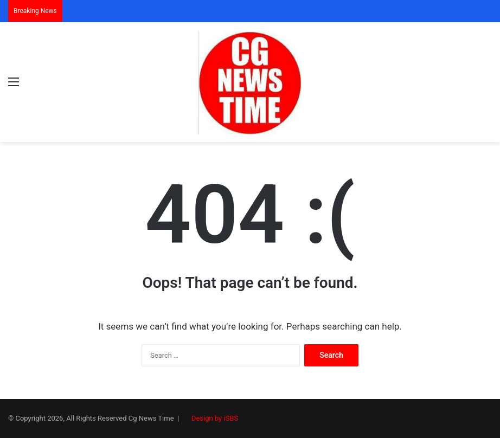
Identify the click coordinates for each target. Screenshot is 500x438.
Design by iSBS (214, 418)
